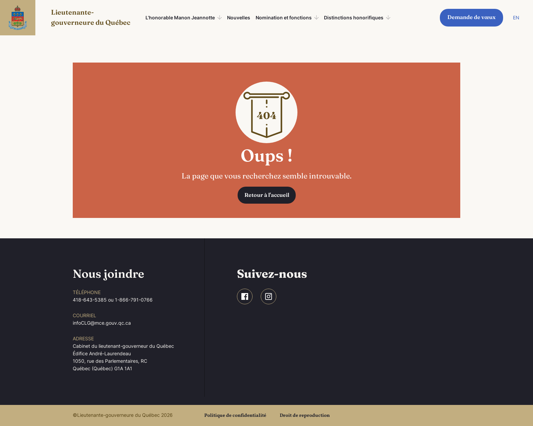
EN (516, 17)
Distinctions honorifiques (353, 17)
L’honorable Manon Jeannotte (180, 17)
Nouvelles (238, 17)
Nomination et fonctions (284, 17)
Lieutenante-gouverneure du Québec (90, 17)
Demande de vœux (471, 17)
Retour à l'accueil (266, 194)
